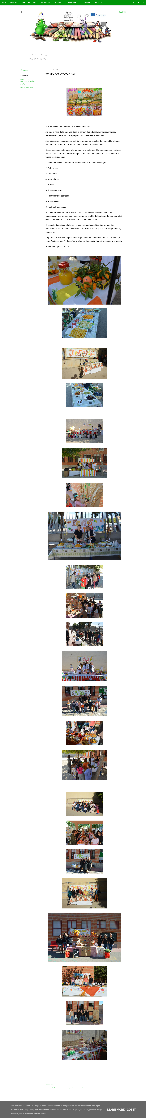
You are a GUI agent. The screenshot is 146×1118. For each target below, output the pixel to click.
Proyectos (46, 2)
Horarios (33, 2)
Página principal (37, 59)
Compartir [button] (24, 70)
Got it (131, 1109)
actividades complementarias (27, 80)
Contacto (98, 2)
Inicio (4, 2)
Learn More (116, 1109)
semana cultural (26, 87)
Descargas (85, 2)
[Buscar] (122, 12)
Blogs (58, 2)
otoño (22, 84)
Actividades (70, 2)
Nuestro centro (17, 2)
